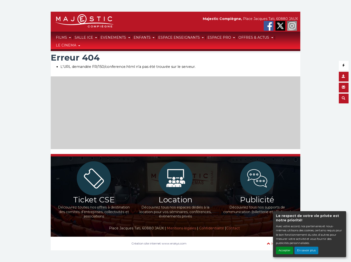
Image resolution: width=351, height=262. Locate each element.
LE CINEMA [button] (66, 45)
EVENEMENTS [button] (113, 37)
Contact (233, 228)
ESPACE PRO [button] (219, 37)
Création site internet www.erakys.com (158, 243)
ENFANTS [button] (143, 37)
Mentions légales (181, 228)
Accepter (285, 250)
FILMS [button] (62, 37)
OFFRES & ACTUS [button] (254, 37)
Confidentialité (211, 228)
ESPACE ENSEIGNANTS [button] (179, 37)
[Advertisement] (175, 110)
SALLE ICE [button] (84, 37)
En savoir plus (306, 250)
